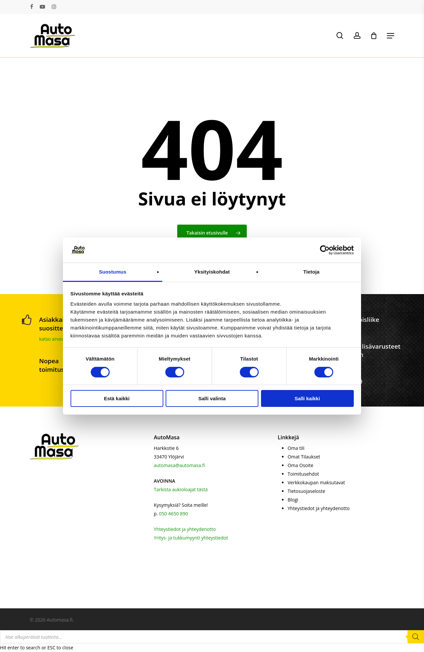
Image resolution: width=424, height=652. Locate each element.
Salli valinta (212, 398)
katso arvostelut (56, 339)
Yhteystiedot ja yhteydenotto (185, 529)
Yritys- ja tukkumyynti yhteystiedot (191, 538)
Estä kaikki (117, 398)
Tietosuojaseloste (306, 491)
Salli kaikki (307, 398)
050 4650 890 (173, 513)
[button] (390, 35)
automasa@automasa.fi (179, 465)
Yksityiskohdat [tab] (212, 272)
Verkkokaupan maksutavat (316, 482)
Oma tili (296, 448)
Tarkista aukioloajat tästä (181, 489)
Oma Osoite (300, 465)
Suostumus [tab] (113, 272)
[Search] (415, 636)
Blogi (293, 500)
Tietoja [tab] (311, 272)
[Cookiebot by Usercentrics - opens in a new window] (325, 250)
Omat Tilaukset (304, 457)
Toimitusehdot (303, 474)
